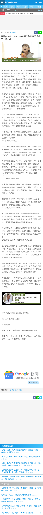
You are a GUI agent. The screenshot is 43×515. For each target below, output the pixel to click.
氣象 (40, 10)
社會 (25, 7)
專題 (12, 7)
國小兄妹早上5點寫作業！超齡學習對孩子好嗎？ (20, 330)
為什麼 (11, 390)
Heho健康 (13, 32)
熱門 (5, 7)
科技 (38, 7)
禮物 (16, 390)
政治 (18, 7)
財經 (31, 7)
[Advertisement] (21, 422)
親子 (20, 390)
